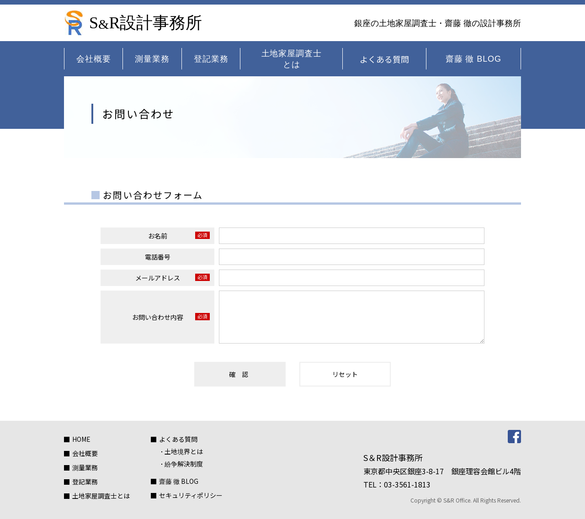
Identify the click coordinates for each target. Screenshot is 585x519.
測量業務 (152, 59)
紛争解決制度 (184, 463)
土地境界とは (184, 451)
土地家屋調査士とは (291, 59)
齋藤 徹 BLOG (473, 59)
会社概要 (93, 59)
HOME (81, 439)
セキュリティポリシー (191, 495)
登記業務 (211, 59)
